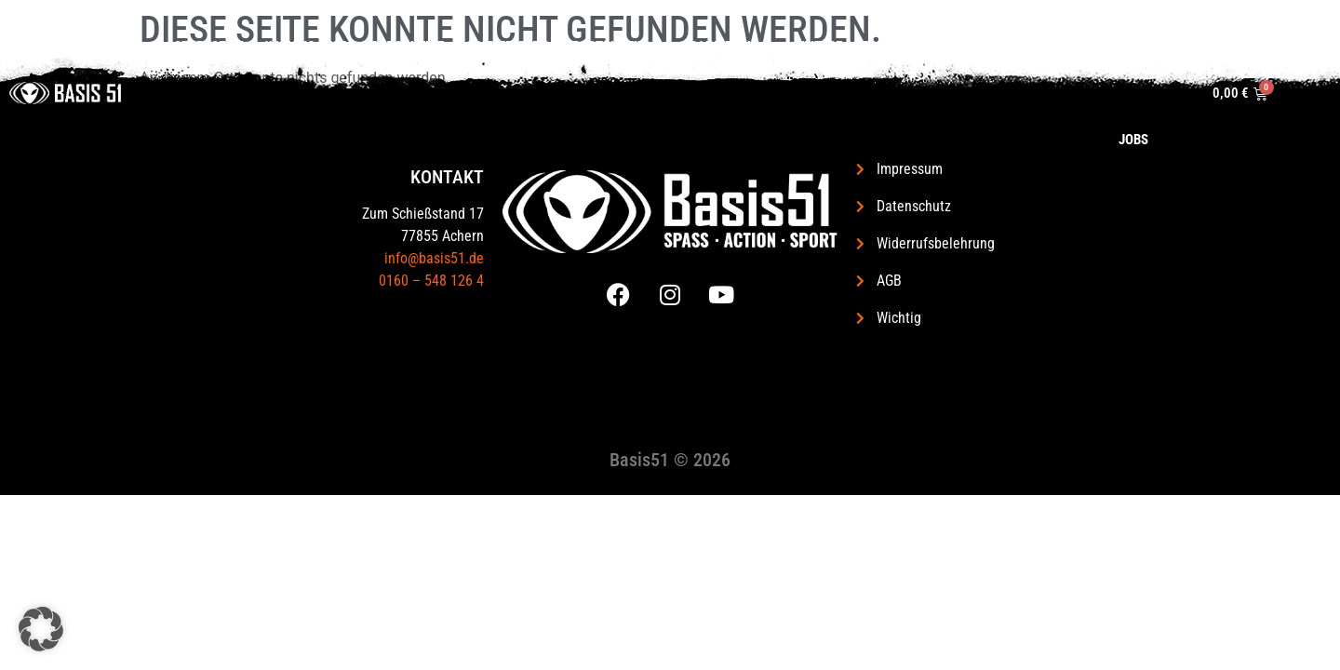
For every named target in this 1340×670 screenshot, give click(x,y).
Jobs (1171, 46)
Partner (1106, 46)
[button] (41, 629)
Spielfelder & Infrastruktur (551, 47)
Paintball (716, 47)
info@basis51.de (434, 258)
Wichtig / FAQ (291, 46)
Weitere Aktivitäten (842, 46)
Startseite (193, 46)
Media (955, 47)
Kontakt (1031, 46)
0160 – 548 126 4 (431, 280)
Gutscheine (392, 46)
